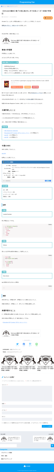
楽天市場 (36, 87)
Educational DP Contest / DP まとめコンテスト (17, 133)
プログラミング (18, 351)
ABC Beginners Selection (11, 130)
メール (4, 410)
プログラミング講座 (6, 452)
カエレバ (17, 82)
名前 (4, 403)
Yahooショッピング (18, 87)
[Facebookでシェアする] (24, 345)
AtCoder (10, 351)
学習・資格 (4, 455)
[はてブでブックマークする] (30, 345)
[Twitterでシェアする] (17, 345)
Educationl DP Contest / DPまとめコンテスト (15, 322)
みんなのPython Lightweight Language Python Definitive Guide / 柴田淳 (30, 80)
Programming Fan (27, 2)
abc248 (4, 153)
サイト (3, 416)
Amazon (28, 87)
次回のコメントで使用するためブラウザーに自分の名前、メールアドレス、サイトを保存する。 (26, 422)
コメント (5, 384)
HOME (27, 466)
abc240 (6, 135)
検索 (52, 445)
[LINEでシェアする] (37, 345)
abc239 (6, 137)
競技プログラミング (15, 349)
